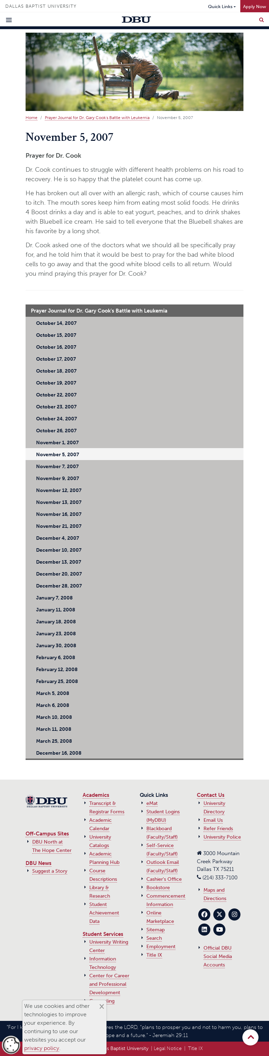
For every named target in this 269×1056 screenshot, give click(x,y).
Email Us (213, 820)
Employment (160, 947)
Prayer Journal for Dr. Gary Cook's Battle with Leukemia (97, 117)
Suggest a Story (49, 871)
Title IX (154, 955)
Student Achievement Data (104, 912)
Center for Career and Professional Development (109, 984)
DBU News (38, 863)
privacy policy (41, 1048)
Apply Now (254, 6)
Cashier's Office (164, 879)
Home (31, 117)
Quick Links (220, 6)
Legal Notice (168, 1048)
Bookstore (158, 888)
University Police (222, 837)
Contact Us (211, 795)
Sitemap (155, 930)
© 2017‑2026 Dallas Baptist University (107, 1048)
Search (154, 938)
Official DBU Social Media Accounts (218, 956)
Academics (96, 795)
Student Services (103, 934)
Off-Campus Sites (47, 834)
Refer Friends (218, 829)
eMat (152, 803)
